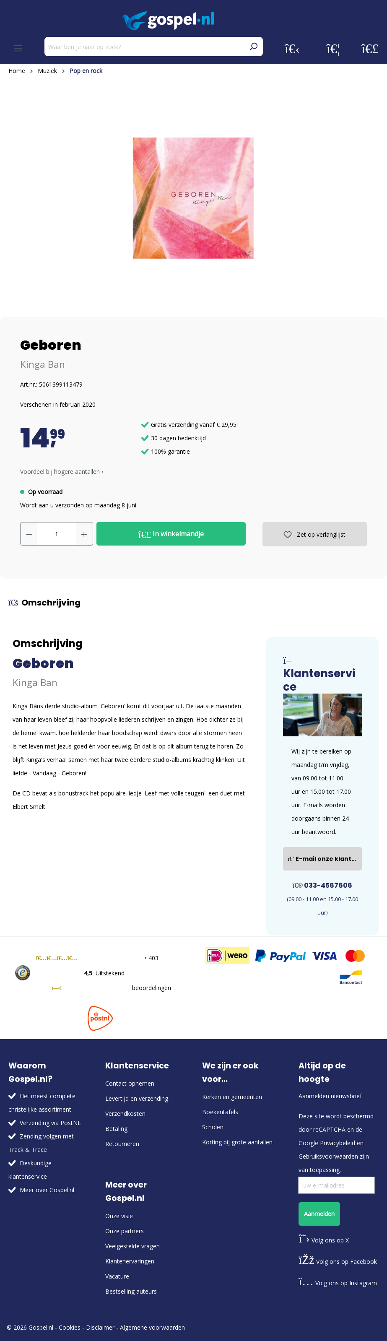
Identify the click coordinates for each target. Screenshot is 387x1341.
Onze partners (124, 1231)
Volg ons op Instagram (338, 1283)
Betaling (116, 1129)
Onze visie (119, 1216)
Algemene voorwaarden (152, 1327)
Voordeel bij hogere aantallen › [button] (61, 472)
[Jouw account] (292, 48)
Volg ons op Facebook (338, 1262)
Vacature (117, 1276)
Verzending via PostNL (50, 1123)
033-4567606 (323, 885)
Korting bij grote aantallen (237, 1142)
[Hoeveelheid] (56, 534)
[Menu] (18, 48)
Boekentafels (220, 1112)
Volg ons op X (323, 1240)
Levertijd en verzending (136, 1098)
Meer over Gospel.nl (47, 1190)
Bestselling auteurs (131, 1291)
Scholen (212, 1127)
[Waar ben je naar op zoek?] (144, 46)
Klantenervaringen (129, 1261)
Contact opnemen (129, 1083)
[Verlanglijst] (333, 48)
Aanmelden (319, 1214)
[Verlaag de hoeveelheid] (29, 534)
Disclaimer (100, 1327)
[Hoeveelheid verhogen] (84, 534)
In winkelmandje (171, 534)
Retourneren (122, 1144)
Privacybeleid (337, 1143)
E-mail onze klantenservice (325, 859)
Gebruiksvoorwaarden (328, 1156)
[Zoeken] (253, 46)
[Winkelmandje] (370, 48)
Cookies (70, 1327)
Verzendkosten (125, 1114)
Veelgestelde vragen (132, 1246)
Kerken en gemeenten (232, 1097)
